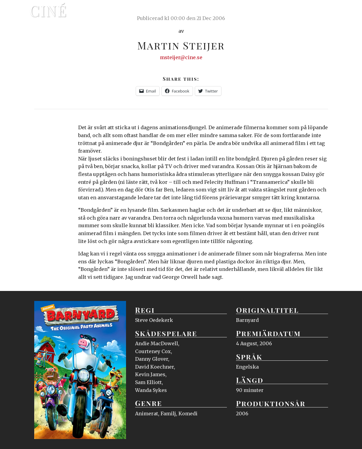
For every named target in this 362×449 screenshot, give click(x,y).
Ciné (48, 10)
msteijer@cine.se (181, 57)
